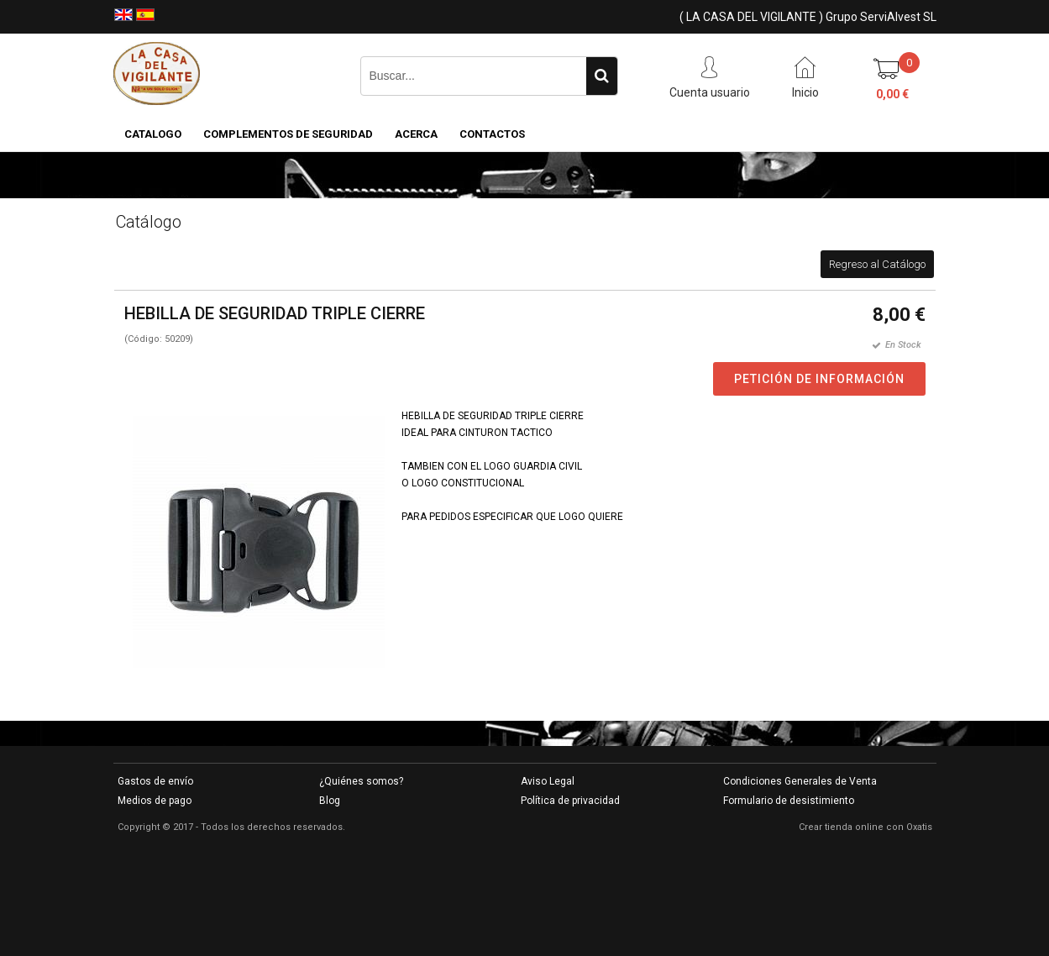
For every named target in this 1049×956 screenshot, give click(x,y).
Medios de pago (154, 800)
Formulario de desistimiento (788, 800)
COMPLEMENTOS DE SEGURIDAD (288, 134)
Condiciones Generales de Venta (800, 781)
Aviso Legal (547, 781)
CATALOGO (152, 134)
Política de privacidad (570, 800)
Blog (329, 800)
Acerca (416, 134)
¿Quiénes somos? (361, 781)
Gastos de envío (155, 781)
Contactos (492, 134)
